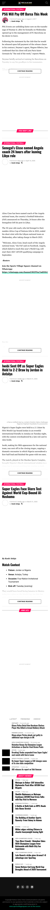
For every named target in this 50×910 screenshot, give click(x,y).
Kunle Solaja (16, 21)
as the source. (35, 906)
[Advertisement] (25, 103)
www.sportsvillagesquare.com (19, 906)
